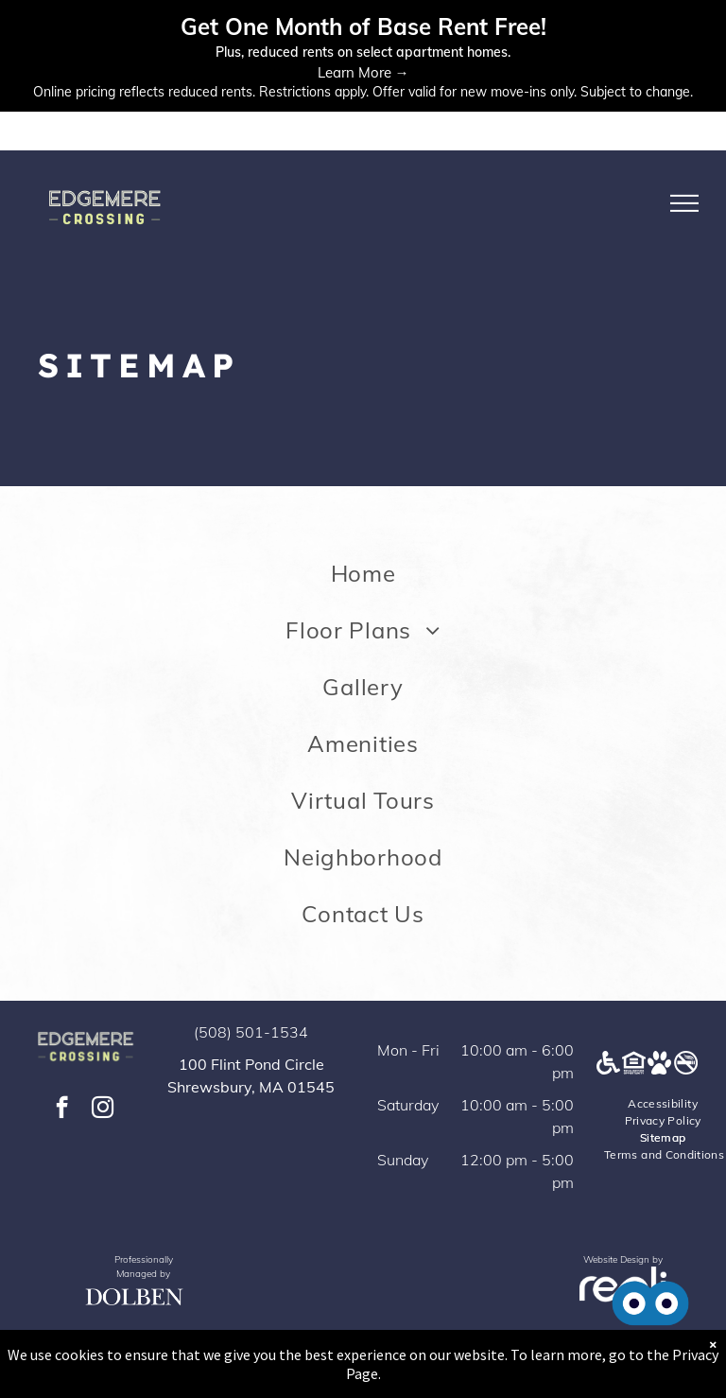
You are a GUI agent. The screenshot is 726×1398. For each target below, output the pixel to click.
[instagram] (102, 1109)
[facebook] (61, 1109)
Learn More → (363, 72)
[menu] (684, 203)
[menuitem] (363, 573)
